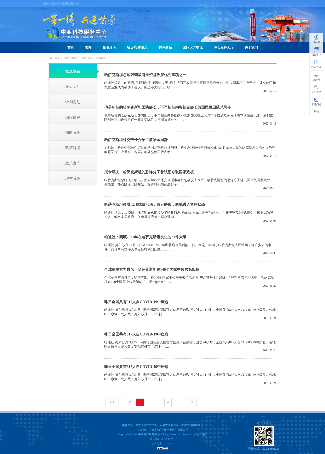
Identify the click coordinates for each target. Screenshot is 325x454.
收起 (316, 111)
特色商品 (165, 47)
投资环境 (109, 47)
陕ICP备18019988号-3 (162, 438)
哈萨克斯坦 (70, 57)
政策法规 (87, 57)
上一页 (127, 402)
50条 (112, 402)
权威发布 (101, 57)
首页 (70, 47)
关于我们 (251, 47)
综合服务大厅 (224, 47)
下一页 (190, 402)
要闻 (88, 47)
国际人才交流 (193, 47)
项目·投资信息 (137, 47)
